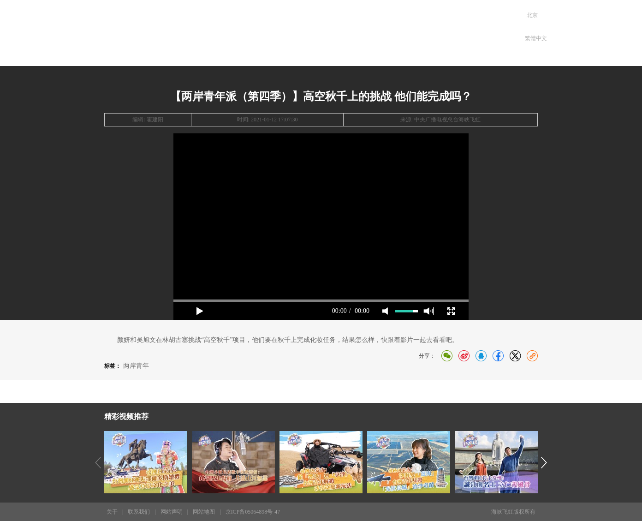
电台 (350, 31)
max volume (428, 311)
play (199, 311)
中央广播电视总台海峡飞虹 (447, 119)
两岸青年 (136, 365)
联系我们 (139, 512)
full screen (451, 311)
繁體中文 (536, 38)
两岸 (270, 31)
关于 (112, 512)
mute (385, 311)
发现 (310, 31)
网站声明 (171, 512)
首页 (230, 31)
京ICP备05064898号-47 (253, 512)
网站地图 (204, 512)
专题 (390, 31)
